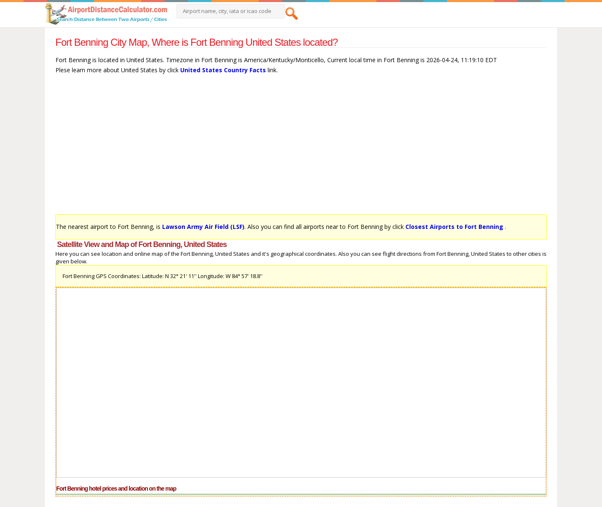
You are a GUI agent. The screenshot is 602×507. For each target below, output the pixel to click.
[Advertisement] (301, 148)
